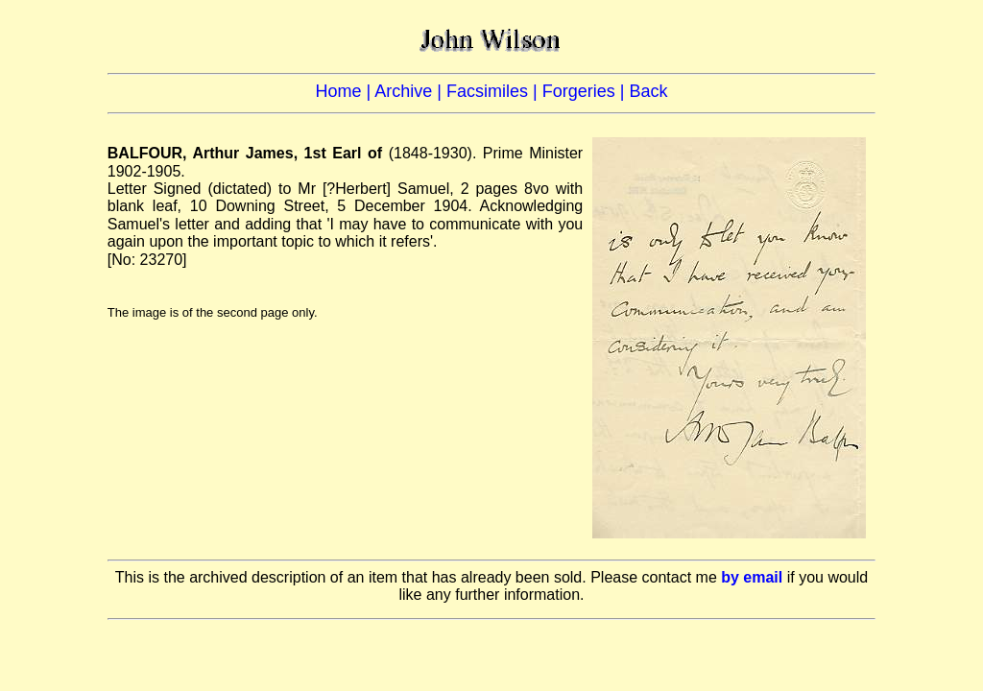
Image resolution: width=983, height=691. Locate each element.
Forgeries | (586, 91)
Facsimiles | (494, 91)
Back (648, 91)
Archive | (410, 91)
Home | (345, 91)
